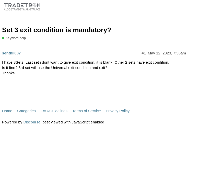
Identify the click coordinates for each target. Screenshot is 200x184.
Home (7, 111)
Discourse (31, 122)
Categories (26, 111)
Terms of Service (86, 111)
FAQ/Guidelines (54, 111)
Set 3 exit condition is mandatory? (56, 30)
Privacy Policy (118, 111)
